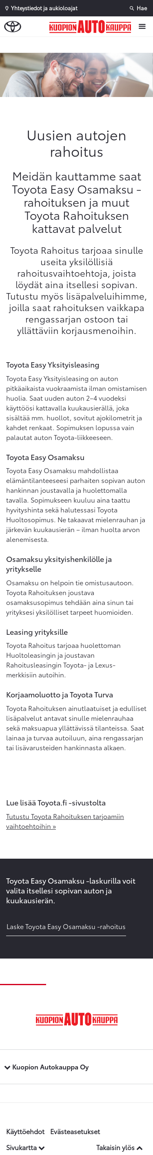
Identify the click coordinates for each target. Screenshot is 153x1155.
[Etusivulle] (92, 26)
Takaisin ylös (119, 1147)
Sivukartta (25, 1147)
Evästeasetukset (75, 1131)
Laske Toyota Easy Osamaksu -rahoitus (66, 926)
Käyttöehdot (25, 1131)
